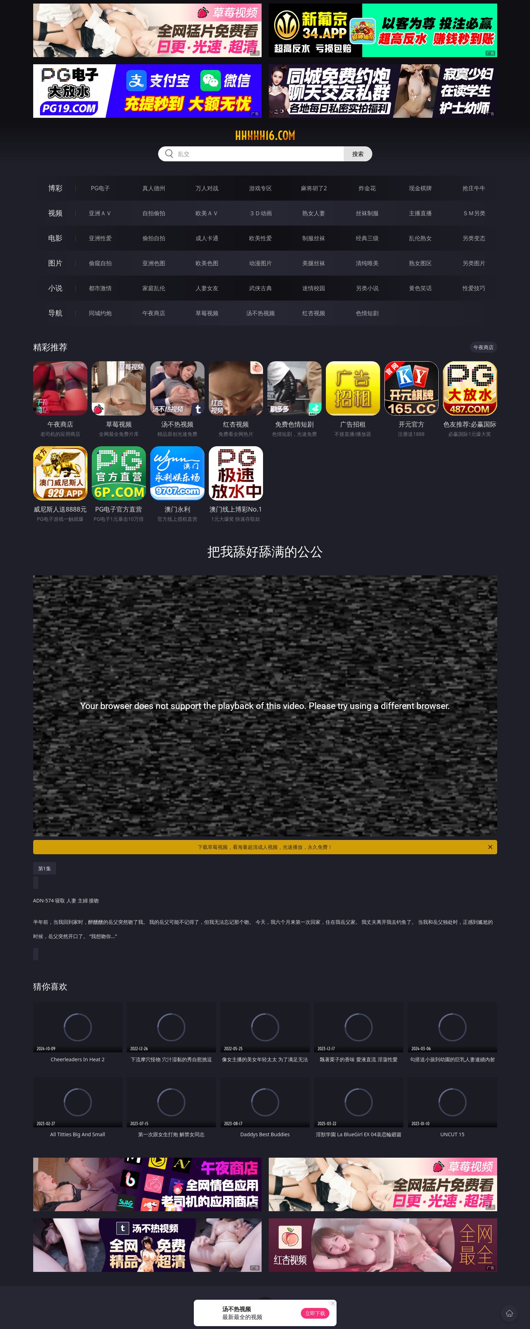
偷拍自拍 (153, 238)
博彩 (55, 188)
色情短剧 (367, 313)
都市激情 (100, 288)
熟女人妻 (313, 213)
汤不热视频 (260, 313)
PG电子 (100, 188)
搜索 (358, 154)
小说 (55, 288)
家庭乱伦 (153, 288)
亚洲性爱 (100, 238)
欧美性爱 (260, 238)
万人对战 (207, 188)
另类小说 (367, 288)
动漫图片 (260, 263)
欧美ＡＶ (207, 213)
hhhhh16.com (265, 136)
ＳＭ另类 (474, 213)
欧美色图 (207, 263)
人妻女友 (207, 288)
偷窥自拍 (100, 263)
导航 (55, 313)
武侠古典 (260, 288)
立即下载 (315, 1313)
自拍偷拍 (153, 213)
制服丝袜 (313, 238)
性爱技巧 (474, 288)
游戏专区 (260, 188)
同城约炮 (100, 313)
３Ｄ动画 (260, 213)
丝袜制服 (367, 213)
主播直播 (420, 213)
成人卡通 (207, 238)
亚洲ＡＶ (100, 213)
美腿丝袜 (313, 263)
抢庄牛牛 (474, 188)
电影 (55, 238)
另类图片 (474, 263)
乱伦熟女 (420, 238)
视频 (55, 213)
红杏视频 (313, 313)
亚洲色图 (153, 263)
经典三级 (367, 238)
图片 (55, 263)
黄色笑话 (420, 288)
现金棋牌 (420, 188)
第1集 (44, 868)
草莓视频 (207, 313)
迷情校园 (313, 288)
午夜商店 (153, 313)
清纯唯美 (367, 263)
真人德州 (153, 188)
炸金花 (367, 188)
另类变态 (474, 238)
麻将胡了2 (314, 188)
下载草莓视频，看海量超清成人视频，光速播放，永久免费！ (346, 847)
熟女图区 (420, 263)
